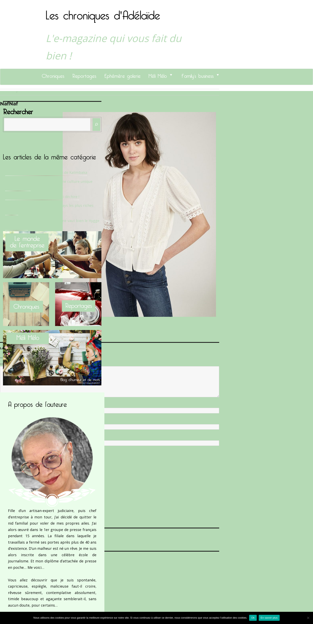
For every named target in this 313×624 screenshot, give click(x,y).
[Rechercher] (96, 124)
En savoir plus (269, 617)
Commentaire (8, 364)
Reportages (84, 74)
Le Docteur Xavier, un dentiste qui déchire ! (42, 196)
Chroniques (53, 74)
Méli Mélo (158, 74)
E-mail (4, 421)
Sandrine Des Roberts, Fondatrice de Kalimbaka (46, 172)
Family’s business (197, 74)
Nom (3, 405)
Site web (4, 437)
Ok (253, 617)
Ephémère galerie (122, 74)
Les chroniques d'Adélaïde (103, 12)
